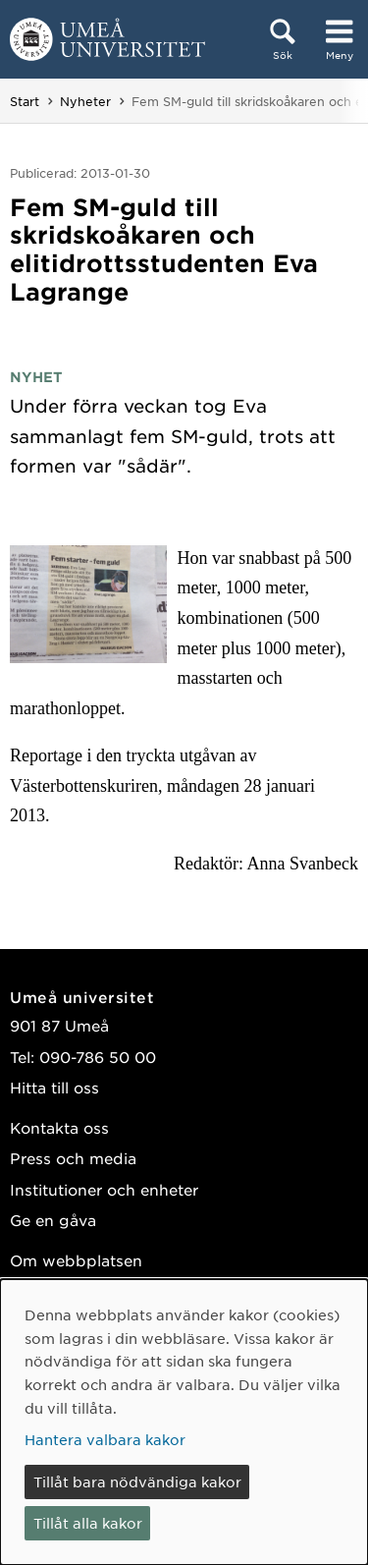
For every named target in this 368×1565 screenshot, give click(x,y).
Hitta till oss (54, 1087)
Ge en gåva (53, 1219)
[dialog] (184, 1422)
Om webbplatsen (76, 1260)
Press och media (73, 1157)
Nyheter (85, 101)
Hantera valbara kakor (105, 1439)
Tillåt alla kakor (87, 1523)
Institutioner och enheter (104, 1189)
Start (24, 101)
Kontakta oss (59, 1127)
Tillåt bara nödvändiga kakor (137, 1481)
